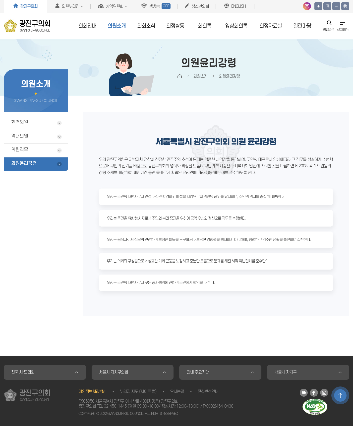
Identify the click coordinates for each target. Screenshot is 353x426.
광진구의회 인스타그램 (307, 6)
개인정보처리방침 (92, 391)
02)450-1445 (115, 406)
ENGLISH (238, 6)
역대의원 (19, 136)
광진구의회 (29, 6)
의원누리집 (70, 6)
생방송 (160, 6)
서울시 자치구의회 (113, 372)
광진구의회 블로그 (304, 393)
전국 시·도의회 (22, 372)
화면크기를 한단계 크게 (318, 6)
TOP (340, 395)
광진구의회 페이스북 (314, 393)
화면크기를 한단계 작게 (336, 6)
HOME (179, 76)
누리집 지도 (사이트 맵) (138, 391)
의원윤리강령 (24, 163)
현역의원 (19, 122)
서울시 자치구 (285, 372)
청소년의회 (200, 6)
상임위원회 (114, 6)
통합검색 (328, 29)
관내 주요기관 (198, 372)
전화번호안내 (207, 391)
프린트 (345, 6)
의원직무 (19, 149)
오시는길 (177, 391)
